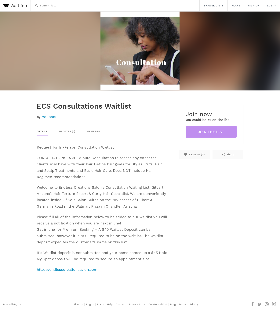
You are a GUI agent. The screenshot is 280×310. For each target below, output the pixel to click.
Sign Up (253, 5)
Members (93, 131)
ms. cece (49, 117)
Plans (235, 5)
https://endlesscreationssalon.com (67, 269)
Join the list (211, 132)
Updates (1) (67, 131)
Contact (121, 304)
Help (110, 304)
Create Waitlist (157, 304)
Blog (173, 304)
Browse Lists (213, 5)
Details (42, 131)
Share (227, 154)
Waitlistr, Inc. (14, 304)
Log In (271, 5)
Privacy (194, 304)
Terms (183, 304)
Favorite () (194, 154)
